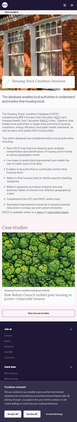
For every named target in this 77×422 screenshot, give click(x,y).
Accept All (13, 414)
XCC (57, 117)
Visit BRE (8, 352)
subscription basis (58, 212)
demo (40, 212)
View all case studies (38, 313)
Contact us (9, 357)
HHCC (44, 120)
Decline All (32, 414)
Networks (8, 346)
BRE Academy (11, 373)
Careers (8, 335)
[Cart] (65, 5)
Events (7, 341)
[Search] (57, 7)
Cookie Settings (54, 414)
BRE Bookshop (11, 379)
